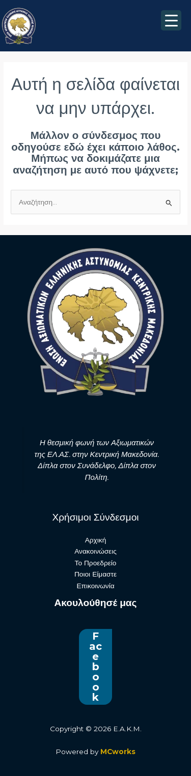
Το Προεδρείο (96, 563)
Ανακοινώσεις (95, 551)
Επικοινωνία (95, 586)
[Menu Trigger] (171, 20)
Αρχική (95, 540)
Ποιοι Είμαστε (95, 574)
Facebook (95, 666)
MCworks (117, 752)
